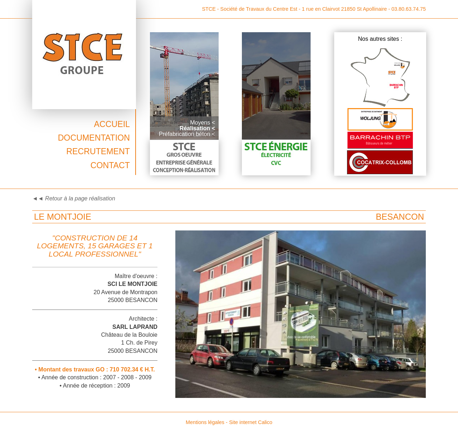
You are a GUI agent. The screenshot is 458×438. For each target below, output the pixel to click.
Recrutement (98, 151)
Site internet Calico (250, 422)
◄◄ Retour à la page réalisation (73, 198)
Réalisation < (197, 128)
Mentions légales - (207, 422)
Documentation (94, 137)
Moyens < (202, 123)
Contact (110, 165)
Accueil (112, 124)
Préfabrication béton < (187, 134)
